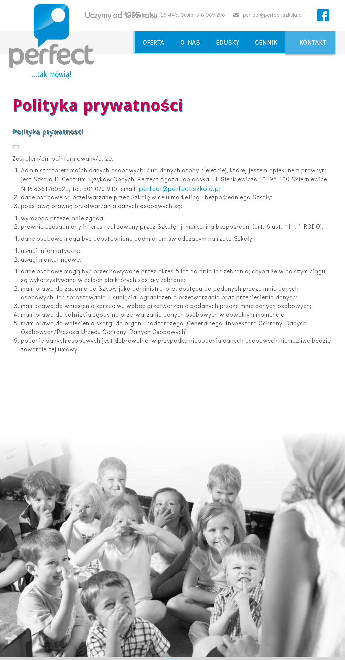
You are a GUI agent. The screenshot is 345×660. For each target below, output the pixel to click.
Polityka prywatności (48, 132)
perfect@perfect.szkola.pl (180, 188)
